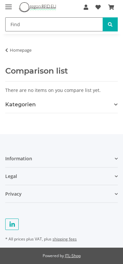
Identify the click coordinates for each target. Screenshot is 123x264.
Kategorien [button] (20, 104)
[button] (86, 7)
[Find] (54, 24)
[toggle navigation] (8, 4)
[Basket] (111, 7)
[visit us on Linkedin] (12, 224)
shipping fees (64, 239)
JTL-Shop (73, 255)
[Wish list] (98, 7)
